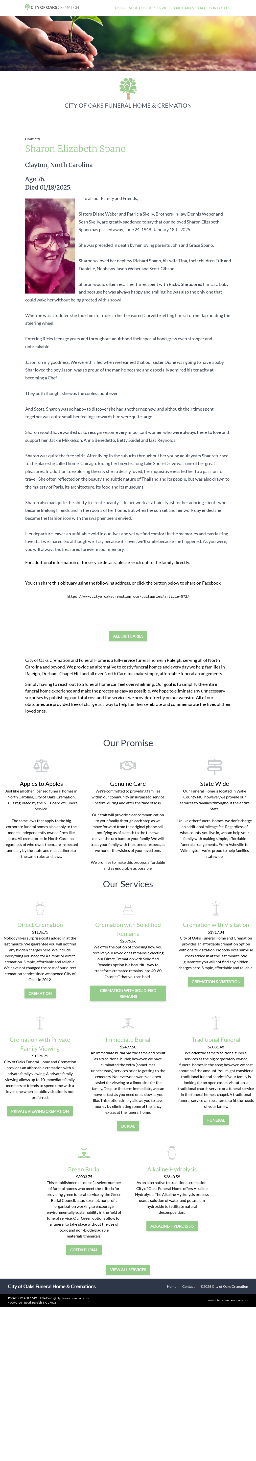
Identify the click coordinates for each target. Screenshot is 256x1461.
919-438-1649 (27, 1298)
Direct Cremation (40, 924)
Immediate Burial (128, 1039)
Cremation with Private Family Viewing (40, 1044)
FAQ (201, 8)
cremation (40, 993)
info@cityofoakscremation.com (64, 1298)
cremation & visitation (216, 981)
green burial (84, 1249)
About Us (137, 8)
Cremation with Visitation (216, 924)
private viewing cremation (40, 1111)
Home (120, 8)
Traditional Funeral (216, 1039)
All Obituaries (128, 636)
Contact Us (219, 8)
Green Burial (84, 1169)
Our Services (159, 8)
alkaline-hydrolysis (172, 1226)
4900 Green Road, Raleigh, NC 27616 (32, 1302)
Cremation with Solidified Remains (128, 929)
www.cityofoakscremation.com (228, 1300)
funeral (216, 1120)
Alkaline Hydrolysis (172, 1169)
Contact (188, 1286)
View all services (128, 1269)
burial (128, 1126)
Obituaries (184, 8)
